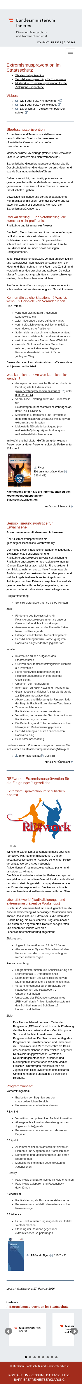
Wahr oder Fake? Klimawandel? (39, 100)
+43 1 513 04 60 (32, 410)
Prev (8, 1331)
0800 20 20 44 (24, 395)
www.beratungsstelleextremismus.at (38, 391)
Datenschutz (57, 1375)
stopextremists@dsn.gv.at (32, 418)
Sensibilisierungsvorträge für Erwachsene (40, 79)
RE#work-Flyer (39, 1255)
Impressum (34, 1375)
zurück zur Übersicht (57, 506)
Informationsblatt (29, 755)
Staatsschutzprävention (29, 75)
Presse (56, 42)
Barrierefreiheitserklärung (39, 1379)
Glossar (69, 42)
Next (74, 1331)
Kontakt (43, 42)
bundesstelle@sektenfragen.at (52, 407)
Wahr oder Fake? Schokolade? (39, 104)
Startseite (11, 1302)
